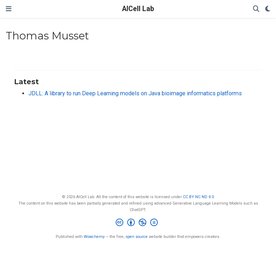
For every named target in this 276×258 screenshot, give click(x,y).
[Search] (256, 9)
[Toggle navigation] (9, 9)
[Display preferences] (267, 9)
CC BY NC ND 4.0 (198, 197)
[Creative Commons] (138, 223)
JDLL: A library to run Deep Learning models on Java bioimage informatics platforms (135, 93)
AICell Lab (138, 9)
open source (137, 236)
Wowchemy (94, 236)
